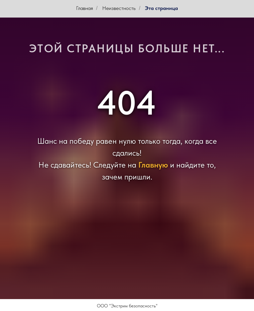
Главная (84, 8)
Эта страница (161, 8)
